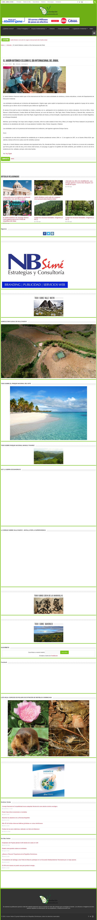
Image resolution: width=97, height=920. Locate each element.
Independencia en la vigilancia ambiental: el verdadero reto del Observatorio (16, 198)
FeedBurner (54, 655)
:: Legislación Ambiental (79, 28)
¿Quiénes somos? (8, 28)
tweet (12, 158)
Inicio (2, 45)
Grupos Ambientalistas (38, 28)
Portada (19, 2)
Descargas (51, 2)
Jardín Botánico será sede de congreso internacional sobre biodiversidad (28, 40)
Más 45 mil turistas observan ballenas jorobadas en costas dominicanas (22, 823)
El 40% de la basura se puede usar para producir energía (18, 865)
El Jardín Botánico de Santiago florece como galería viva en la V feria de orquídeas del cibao (16, 219)
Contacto (58, 2)
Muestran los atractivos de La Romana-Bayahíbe (16, 818)
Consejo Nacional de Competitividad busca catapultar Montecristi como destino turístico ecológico (29, 806)
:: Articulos (8, 45)
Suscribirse (36, 2)
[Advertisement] (48, 52)
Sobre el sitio (27, 2)
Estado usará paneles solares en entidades (14, 848)
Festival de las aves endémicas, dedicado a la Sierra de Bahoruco (20, 829)
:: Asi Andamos (24, 64)
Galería (43, 2)
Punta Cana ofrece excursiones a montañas (14, 812)
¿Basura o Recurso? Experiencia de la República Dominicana (19, 854)
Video (91, 28)
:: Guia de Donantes (63, 28)
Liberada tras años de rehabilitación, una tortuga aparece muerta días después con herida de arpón (79, 182)
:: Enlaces (52, 28)
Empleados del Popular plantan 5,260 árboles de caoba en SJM (20, 843)
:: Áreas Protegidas (22, 28)
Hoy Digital (9, 153)
